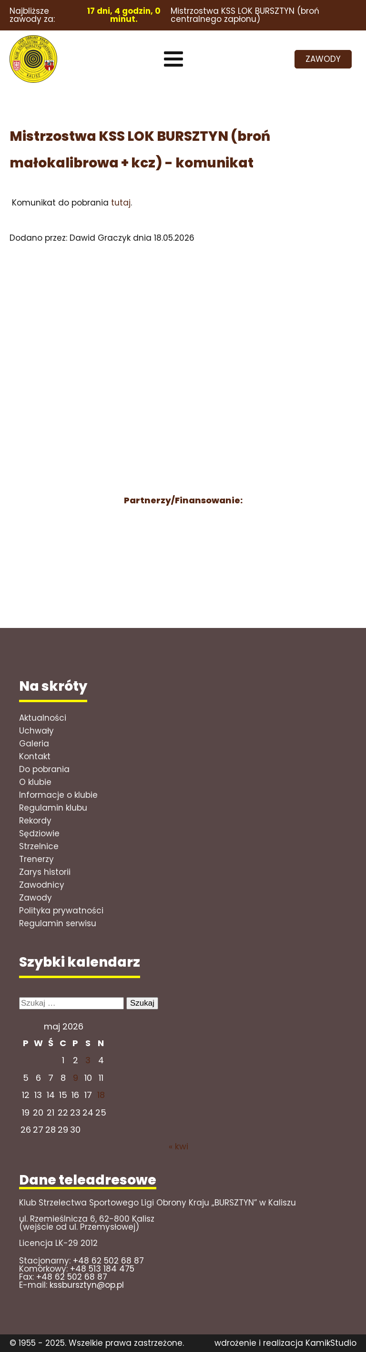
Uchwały (36, 730)
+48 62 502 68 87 (108, 1260)
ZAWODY (323, 59)
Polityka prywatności (61, 910)
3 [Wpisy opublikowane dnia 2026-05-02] (88, 1060)
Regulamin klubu (53, 807)
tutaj (121, 202)
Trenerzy (36, 859)
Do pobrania (44, 769)
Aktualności (42, 718)
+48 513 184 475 (102, 1268)
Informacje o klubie (58, 795)
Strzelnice (39, 846)
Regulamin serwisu (57, 923)
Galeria (34, 743)
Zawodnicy (41, 885)
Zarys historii (45, 872)
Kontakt (35, 756)
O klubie (35, 782)
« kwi (178, 1146)
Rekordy (35, 820)
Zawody (35, 897)
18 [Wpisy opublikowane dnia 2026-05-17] (101, 1095)
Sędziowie (39, 833)
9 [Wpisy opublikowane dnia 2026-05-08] (75, 1078)
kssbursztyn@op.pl (87, 1285)
